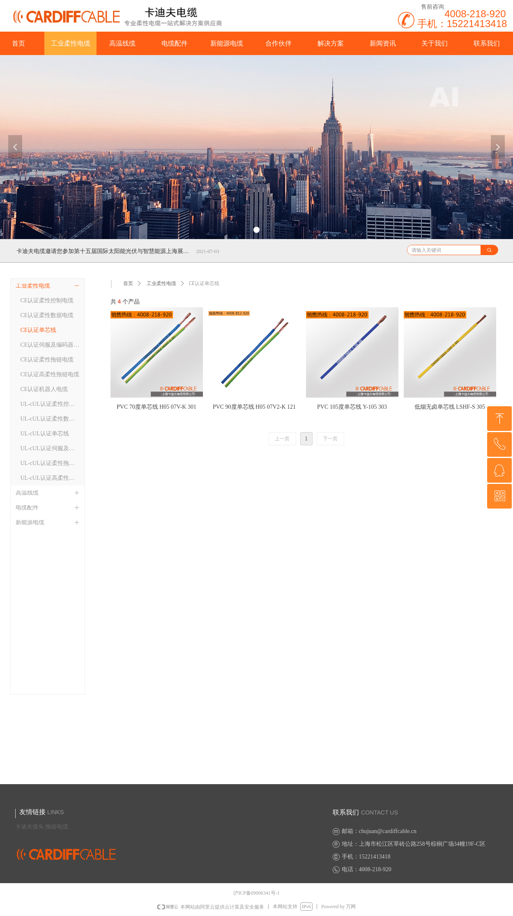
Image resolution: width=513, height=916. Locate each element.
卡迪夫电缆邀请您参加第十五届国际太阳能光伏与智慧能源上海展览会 (104, 251)
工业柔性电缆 (161, 283)
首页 (128, 283)
